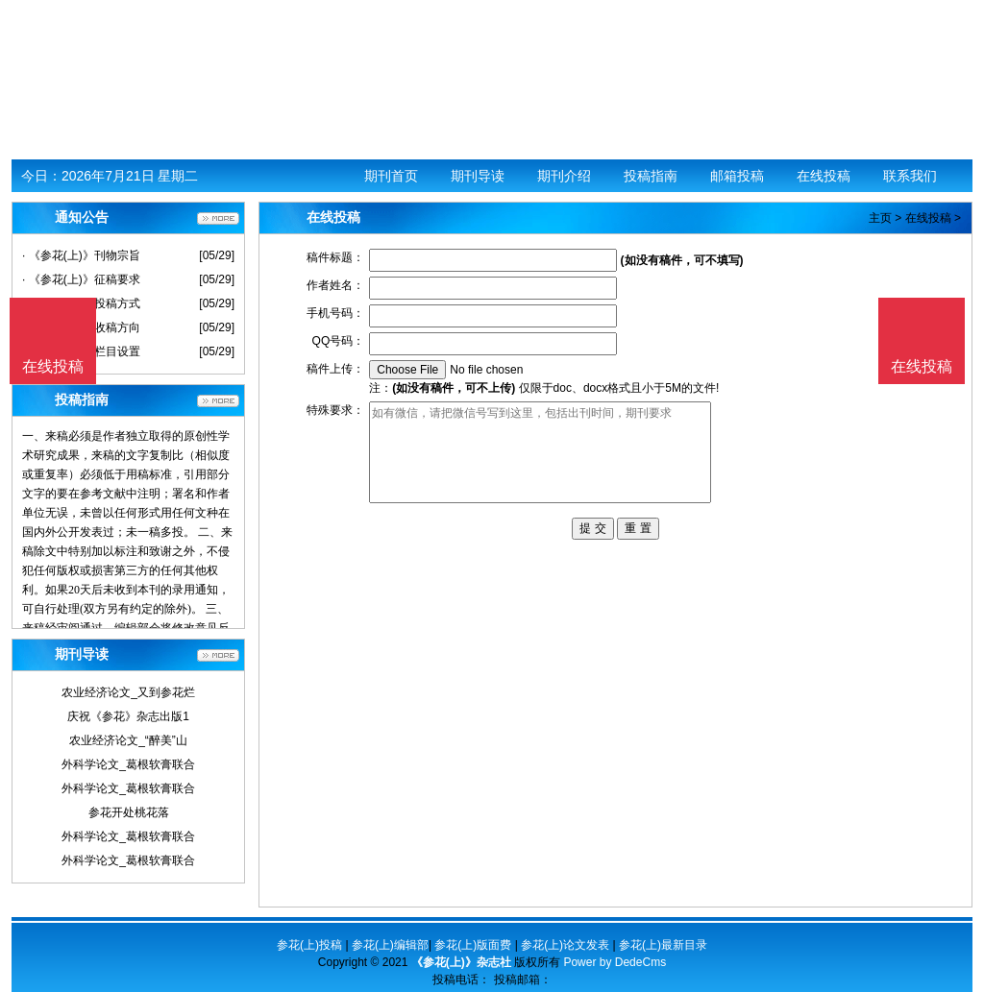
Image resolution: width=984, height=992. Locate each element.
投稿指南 (650, 175)
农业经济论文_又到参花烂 (128, 692)
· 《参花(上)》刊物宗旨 (81, 255)
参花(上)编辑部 (390, 945)
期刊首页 (391, 175)
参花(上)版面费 (472, 945)
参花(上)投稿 (309, 945)
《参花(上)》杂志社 (461, 962)
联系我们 (910, 175)
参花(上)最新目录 (663, 945)
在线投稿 (823, 175)
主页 (880, 218)
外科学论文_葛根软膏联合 (128, 764)
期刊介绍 (564, 175)
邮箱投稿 (737, 175)
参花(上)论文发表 (565, 945)
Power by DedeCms (614, 962)
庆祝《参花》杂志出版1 (128, 716)
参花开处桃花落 (128, 812)
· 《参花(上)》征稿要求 (81, 279)
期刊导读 (477, 175)
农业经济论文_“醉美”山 (128, 740)
